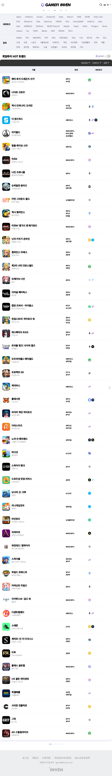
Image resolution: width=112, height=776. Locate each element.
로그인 (25, 758)
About (37, 9)
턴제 (18, 47)
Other (84, 26)
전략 (95, 42)
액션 (65, 42)
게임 (46, 9)
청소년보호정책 (82, 758)
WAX (53, 31)
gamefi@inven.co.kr (64, 762)
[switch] (108, 56)
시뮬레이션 (44, 42)
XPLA (70, 31)
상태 (105, 63)
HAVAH (58, 21)
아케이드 (55, 42)
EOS (18, 21)
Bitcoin (70, 17)
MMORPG (37, 37)
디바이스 (95, 63)
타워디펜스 (63, 37)
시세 (65, 9)
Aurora (39, 17)
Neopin (66, 26)
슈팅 (25, 42)
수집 (18, 42)
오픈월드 (54, 47)
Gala (38, 21)
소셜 (45, 47)
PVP (97, 37)
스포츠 (33, 42)
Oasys (76, 26)
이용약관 (46, 758)
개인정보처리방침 (62, 758)
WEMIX (61, 31)
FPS (27, 37)
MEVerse (39, 26)
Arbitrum (29, 17)
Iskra (100, 21)
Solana (19, 31)
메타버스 (36, 47)
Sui (27, 31)
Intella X (90, 21)
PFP (46, 37)
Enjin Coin (98, 17)
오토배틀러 (85, 42)
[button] (109, 388)
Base (61, 17)
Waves (44, 31)
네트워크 (84, 63)
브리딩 (64, 47)
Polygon (94, 26)
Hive (67, 21)
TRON (35, 31)
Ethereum (28, 21)
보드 (104, 37)
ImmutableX (78, 21)
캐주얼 (73, 47)
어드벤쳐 (74, 42)
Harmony (48, 21)
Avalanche (50, 17)
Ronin (104, 26)
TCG (81, 37)
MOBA (19, 37)
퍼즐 (103, 42)
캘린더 (56, 9)
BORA (87, 17)
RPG (53, 37)
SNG (73, 37)
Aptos (18, 17)
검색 (101, 4)
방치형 (26, 47)
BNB (79, 17)
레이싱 (89, 37)
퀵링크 (35, 758)
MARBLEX (28, 26)
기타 (81, 47)
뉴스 (74, 9)
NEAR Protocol (53, 26)
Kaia (18, 26)
